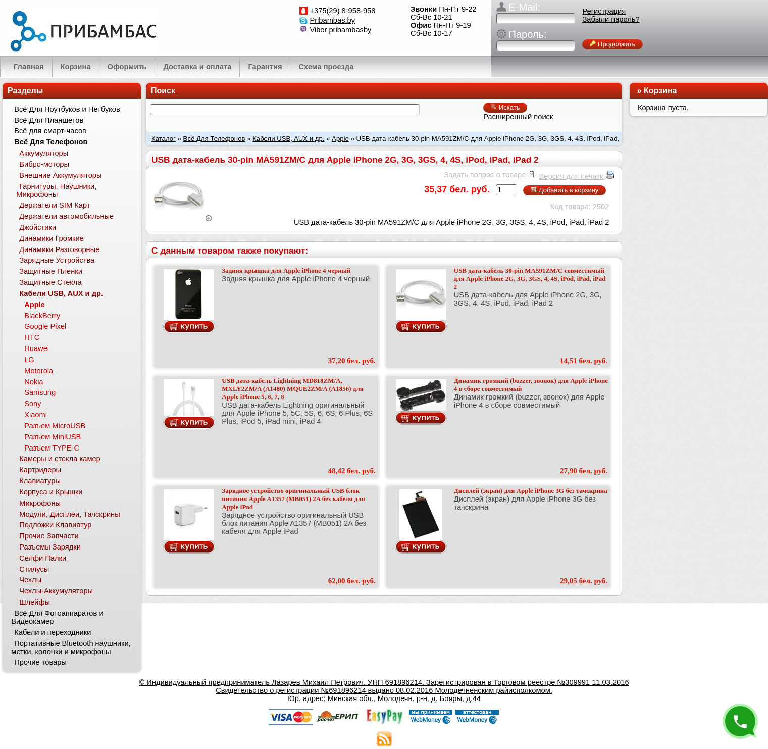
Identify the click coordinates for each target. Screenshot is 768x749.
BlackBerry (42, 316)
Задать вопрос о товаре (485, 175)
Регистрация (604, 11)
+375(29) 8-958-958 (342, 11)
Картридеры (40, 470)
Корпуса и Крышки (50, 492)
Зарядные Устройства (56, 260)
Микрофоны (40, 503)
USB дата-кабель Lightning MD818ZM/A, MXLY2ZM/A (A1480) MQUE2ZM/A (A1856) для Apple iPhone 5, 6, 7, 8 (292, 389)
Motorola (38, 371)
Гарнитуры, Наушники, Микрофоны (56, 190)
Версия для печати (571, 176)
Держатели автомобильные (66, 216)
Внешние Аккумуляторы (60, 175)
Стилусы (34, 569)
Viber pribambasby (340, 30)
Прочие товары (40, 662)
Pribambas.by (332, 20)
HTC (31, 337)
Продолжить (612, 44)
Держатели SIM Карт (54, 205)
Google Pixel (45, 326)
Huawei (36, 348)
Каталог (163, 138)
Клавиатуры (40, 481)
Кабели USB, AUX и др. (288, 138)
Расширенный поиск (518, 117)
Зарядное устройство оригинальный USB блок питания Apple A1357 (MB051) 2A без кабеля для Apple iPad (293, 499)
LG (29, 360)
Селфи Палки (42, 558)
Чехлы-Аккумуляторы (56, 591)
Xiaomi (35, 415)
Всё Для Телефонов (214, 138)
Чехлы (30, 580)
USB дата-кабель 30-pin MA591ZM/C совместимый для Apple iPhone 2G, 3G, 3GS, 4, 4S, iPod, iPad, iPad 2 (530, 278)
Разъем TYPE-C (51, 448)
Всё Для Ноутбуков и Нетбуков (67, 109)
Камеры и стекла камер (59, 459)
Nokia (33, 382)
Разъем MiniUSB (52, 437)
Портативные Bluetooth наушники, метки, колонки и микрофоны (70, 647)
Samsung (40, 392)
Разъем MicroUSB (54, 426)
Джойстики (37, 227)
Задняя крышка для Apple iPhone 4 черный (286, 270)
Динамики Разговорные (59, 249)
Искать (505, 107)
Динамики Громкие (51, 238)
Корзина (660, 90)
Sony (32, 404)
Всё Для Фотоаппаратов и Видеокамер (57, 617)
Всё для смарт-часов (50, 131)
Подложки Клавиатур (55, 525)
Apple (340, 138)
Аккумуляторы (43, 153)
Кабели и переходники (52, 632)
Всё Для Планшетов (48, 120)
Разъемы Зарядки (50, 547)
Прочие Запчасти (49, 536)
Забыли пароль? (610, 19)
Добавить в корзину (564, 190)
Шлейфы (34, 602)
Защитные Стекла (50, 282)
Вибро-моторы (44, 164)
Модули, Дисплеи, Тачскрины (69, 514)
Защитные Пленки (50, 271)
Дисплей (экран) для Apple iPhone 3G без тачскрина (530, 490)
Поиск (163, 90)
